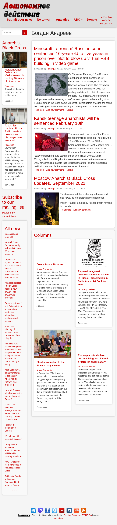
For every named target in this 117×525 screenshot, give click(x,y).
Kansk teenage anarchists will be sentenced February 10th (66, 121)
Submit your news (19, 19)
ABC (78, 19)
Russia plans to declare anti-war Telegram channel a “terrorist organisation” (93, 358)
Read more (39, 110)
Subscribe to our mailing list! (13, 202)
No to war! (44, 19)
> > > (14, 490)
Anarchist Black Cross (14, 45)
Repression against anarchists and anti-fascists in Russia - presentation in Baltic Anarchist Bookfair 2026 (93, 278)
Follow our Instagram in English (10, 428)
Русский (70, 110)
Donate (92, 19)
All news (13, 228)
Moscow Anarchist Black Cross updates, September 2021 (64, 181)
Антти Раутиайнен (45, 269)
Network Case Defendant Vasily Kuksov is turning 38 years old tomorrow (14, 75)
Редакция (51, 69)
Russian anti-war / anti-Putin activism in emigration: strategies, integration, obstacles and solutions (13, 312)
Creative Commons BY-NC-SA (78, 515)
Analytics (62, 19)
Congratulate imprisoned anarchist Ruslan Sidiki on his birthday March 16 (13, 450)
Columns (43, 235)
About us (58, 518)
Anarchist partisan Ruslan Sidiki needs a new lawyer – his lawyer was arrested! (14, 133)
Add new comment (55, 110)
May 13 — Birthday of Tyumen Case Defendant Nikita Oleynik (12, 332)
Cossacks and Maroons (50, 264)
